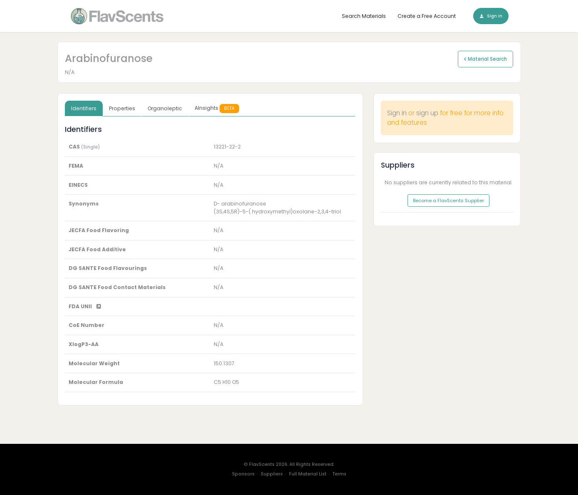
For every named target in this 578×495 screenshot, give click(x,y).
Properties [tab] (122, 108)
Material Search (485, 59)
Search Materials (364, 16)
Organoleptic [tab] (165, 108)
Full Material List (307, 474)
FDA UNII (85, 306)
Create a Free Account (427, 16)
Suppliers (272, 474)
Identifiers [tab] (83, 108)
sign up (427, 113)
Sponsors (243, 474)
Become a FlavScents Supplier (448, 200)
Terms (339, 474)
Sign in (397, 113)
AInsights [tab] (217, 108)
